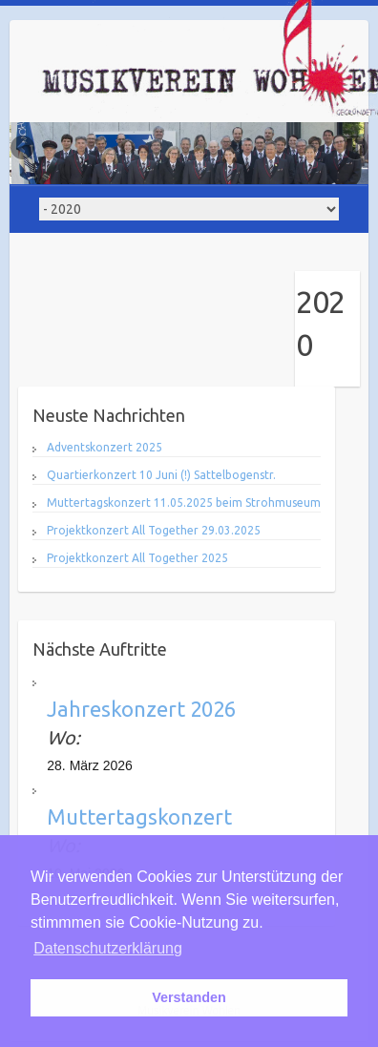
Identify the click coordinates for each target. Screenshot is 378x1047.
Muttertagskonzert (139, 816)
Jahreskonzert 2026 (141, 709)
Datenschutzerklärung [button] (107, 948)
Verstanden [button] (189, 997)
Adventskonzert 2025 (104, 447)
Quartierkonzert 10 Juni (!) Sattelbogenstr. (161, 475)
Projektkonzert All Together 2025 (137, 558)
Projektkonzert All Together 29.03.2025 (154, 530)
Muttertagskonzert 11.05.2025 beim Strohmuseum (184, 502)
